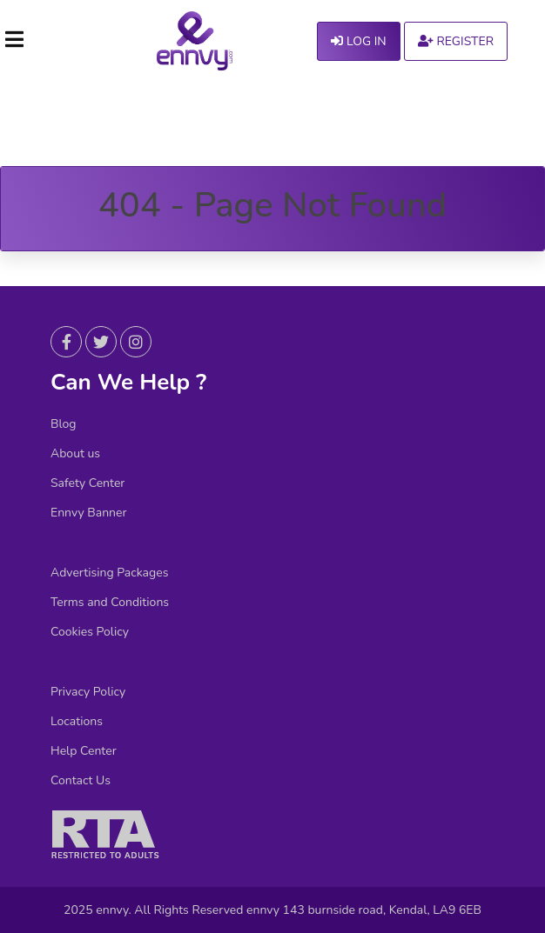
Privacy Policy (87, 692)
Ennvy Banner (88, 513)
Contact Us (80, 781)
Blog (63, 424)
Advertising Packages (109, 573)
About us (75, 454)
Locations (76, 722)
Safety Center (87, 483)
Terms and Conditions (109, 602)
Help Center (83, 751)
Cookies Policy (89, 632)
